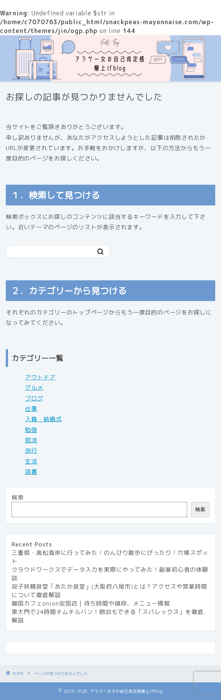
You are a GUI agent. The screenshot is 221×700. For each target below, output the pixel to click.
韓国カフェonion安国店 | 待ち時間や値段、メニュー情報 (91, 603)
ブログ (34, 398)
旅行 (31, 451)
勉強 (31, 430)
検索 (18, 497)
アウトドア (40, 377)
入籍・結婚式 (43, 419)
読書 (31, 472)
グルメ (34, 388)
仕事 (31, 409)
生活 (31, 461)
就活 (31, 440)
